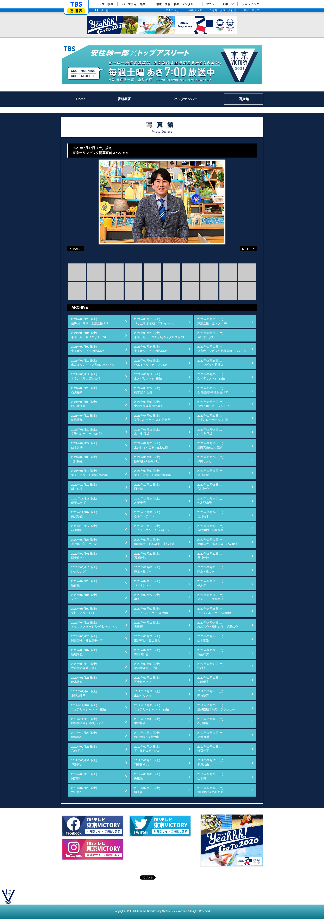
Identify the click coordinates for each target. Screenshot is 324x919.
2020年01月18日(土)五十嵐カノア (147, 679)
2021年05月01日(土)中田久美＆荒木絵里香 (148, 404)
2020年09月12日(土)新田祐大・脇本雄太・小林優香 (217, 541)
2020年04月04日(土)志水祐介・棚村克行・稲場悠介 (217, 624)
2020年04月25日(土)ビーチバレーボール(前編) (214, 610)
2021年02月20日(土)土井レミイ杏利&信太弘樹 (151, 445)
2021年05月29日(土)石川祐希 (84, 390)
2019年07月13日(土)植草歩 (147, 790)
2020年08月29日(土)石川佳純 (147, 555)
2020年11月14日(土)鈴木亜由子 (210, 500)
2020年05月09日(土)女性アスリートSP (84, 610)
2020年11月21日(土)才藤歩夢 (147, 500)
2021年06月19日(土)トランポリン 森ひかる (86, 376)
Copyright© (120, 911)
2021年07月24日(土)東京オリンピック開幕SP (150, 348)
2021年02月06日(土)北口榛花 (84, 459)
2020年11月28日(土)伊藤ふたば (84, 500)
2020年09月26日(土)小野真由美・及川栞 (84, 541)
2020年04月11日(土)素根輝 (147, 624)
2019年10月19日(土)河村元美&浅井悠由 (147, 735)
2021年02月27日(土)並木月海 (84, 445)
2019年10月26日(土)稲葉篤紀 (84, 735)
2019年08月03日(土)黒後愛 (147, 776)
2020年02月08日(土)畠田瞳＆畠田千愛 (147, 666)
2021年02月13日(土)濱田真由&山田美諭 (210, 445)
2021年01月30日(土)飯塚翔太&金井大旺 (147, 459)
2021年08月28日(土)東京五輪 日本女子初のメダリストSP (159, 335)
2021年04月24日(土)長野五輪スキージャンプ (213, 404)
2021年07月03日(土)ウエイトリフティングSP (150, 362)
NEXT (241, 248)
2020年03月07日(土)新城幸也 (84, 652)
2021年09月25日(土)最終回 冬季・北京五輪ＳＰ (90, 321)
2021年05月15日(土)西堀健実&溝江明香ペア (212, 390)
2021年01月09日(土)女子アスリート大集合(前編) (152, 473)
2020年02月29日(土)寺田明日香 (147, 652)
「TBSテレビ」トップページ (76, 4)
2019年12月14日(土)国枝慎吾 (210, 693)
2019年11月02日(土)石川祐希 (210, 721)
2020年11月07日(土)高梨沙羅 (84, 514)
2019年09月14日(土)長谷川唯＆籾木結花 (147, 748)
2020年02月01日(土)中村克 (210, 666)
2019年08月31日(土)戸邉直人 (84, 762)
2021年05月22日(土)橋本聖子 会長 (147, 390)
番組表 (76, 10)
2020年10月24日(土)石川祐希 (210, 514)
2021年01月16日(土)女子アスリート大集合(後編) (89, 473)
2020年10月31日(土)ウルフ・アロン (147, 514)
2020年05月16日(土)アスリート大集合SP (210, 597)
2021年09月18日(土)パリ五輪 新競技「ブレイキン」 (154, 321)
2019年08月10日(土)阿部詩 (84, 776)
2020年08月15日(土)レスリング (84, 569)
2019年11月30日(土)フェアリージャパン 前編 (151, 707)
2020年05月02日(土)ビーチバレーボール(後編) (151, 610)
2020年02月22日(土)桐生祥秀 (210, 652)
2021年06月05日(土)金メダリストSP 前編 (211, 376)
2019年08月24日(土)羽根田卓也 (147, 762)
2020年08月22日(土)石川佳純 (210, 555)
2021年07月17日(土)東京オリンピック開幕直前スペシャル (222, 348)
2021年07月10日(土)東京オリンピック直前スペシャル (92, 362)
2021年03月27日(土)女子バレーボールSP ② (212, 417)
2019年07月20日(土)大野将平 (84, 790)
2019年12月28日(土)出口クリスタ (147, 693)
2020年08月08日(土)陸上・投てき (147, 569)
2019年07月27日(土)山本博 (210, 776)
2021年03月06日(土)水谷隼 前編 (210, 431)
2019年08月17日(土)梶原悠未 (210, 762)
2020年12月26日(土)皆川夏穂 (210, 473)
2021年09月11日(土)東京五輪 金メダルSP (212, 321)
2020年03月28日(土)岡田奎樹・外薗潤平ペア (87, 638)
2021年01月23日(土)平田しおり (210, 459)
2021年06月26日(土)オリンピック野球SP (210, 362)
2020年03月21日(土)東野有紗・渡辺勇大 (147, 638)
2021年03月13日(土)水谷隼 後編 (147, 431)
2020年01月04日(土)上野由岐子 (84, 693)
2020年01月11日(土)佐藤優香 (210, 679)
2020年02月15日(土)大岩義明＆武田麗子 (84, 666)
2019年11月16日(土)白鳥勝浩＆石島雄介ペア (87, 721)
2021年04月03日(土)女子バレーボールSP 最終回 (152, 417)
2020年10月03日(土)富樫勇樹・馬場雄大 (210, 528)
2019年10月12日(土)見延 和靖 (210, 735)
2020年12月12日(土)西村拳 (147, 486)
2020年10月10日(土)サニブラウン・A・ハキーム (152, 528)
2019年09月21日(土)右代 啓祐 (84, 748)
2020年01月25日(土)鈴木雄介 (84, 679)
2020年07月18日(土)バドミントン (147, 583)
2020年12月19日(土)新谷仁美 (84, 486)
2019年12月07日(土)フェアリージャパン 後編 (88, 707)
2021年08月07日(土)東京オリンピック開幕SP (87, 348)
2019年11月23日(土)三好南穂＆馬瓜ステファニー (216, 707)
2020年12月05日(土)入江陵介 (210, 486)
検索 (105, 10)
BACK (76, 248)
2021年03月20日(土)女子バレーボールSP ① (86, 431)
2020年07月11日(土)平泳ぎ (210, 583)
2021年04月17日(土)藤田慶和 (84, 417)
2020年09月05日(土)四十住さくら (84, 555)
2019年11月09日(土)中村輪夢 (147, 721)
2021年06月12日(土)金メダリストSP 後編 (148, 376)
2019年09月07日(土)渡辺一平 (210, 748)
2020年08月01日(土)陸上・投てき (210, 569)
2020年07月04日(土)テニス (84, 597)
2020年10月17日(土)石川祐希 (84, 528)
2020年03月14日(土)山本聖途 (210, 638)
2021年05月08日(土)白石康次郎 (84, 404)
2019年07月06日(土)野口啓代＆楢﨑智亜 (210, 790)
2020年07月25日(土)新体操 (84, 583)
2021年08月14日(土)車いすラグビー (210, 335)
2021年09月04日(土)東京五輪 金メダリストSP (89, 335)
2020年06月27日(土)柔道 (147, 597)
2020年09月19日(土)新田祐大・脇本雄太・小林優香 (154, 541)
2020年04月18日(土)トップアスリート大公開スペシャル (94, 624)
